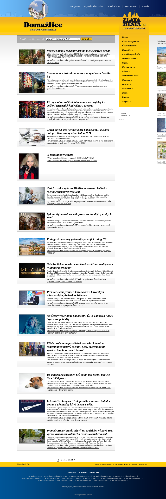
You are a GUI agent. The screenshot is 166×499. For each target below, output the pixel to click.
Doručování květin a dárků (95, 487)
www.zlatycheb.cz (52, 478)
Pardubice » (127, 88)
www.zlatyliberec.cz (91, 478)
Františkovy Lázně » (131, 54)
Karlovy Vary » (128, 67)
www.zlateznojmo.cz (120, 480)
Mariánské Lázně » (130, 76)
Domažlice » (127, 50)
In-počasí (121, 119)
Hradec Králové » (130, 58)
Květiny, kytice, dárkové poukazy (73, 487)
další (70, 459)
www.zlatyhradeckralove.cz (32, 478)
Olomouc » (127, 80)
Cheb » (125, 63)
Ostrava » (126, 84)
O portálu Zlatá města (93, 6)
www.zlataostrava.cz (46, 480)
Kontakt (145, 6)
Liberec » (126, 71)
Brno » (125, 37)
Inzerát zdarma (114, 6)
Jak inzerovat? (131, 6)
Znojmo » (126, 101)
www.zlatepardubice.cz (65, 480)
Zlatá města (134, 23)
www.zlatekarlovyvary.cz (71, 478)
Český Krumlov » (129, 46)
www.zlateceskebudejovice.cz (55, 476)
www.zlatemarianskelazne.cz (112, 478)
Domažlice (43, 24)
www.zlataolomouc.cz (134, 478)
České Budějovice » (130, 41)
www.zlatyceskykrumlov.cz (80, 476)
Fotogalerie (75, 6)
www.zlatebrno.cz (35, 476)
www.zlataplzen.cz (84, 480)
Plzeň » (125, 93)
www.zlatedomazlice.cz (102, 476)
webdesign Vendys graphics (83, 495)
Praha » (125, 97)
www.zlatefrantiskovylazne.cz (124, 476)
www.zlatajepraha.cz (101, 480)
